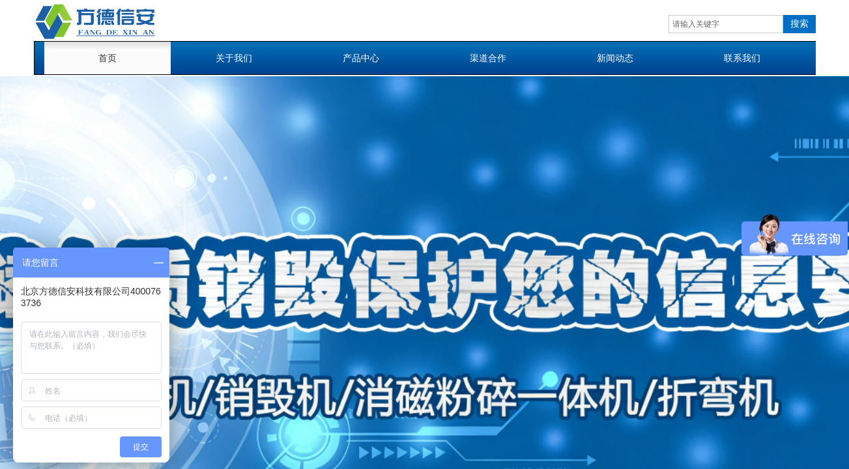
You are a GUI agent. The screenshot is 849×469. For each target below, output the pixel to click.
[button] (822, 315)
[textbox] (726, 24)
